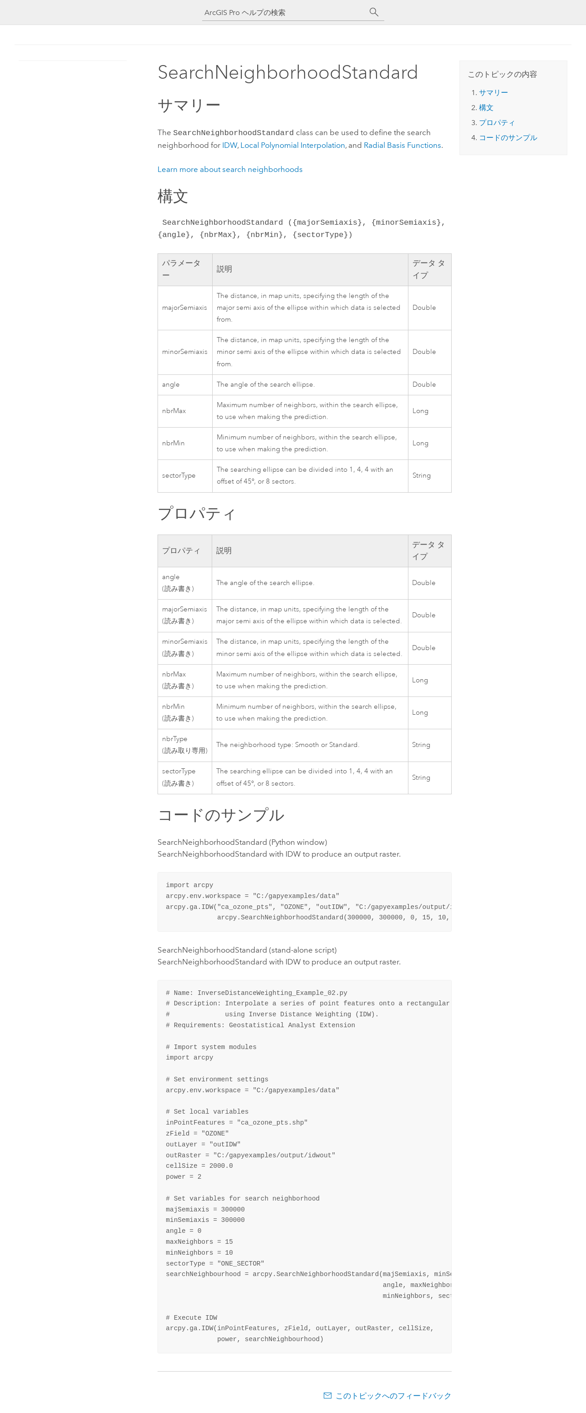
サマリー (493, 92)
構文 (486, 107)
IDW (229, 144)
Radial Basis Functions (402, 144)
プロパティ (497, 122)
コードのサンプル (508, 137)
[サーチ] (374, 12)
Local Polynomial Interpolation (292, 144)
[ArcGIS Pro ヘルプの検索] (284, 12)
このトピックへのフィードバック (394, 1394)
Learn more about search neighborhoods (230, 168)
